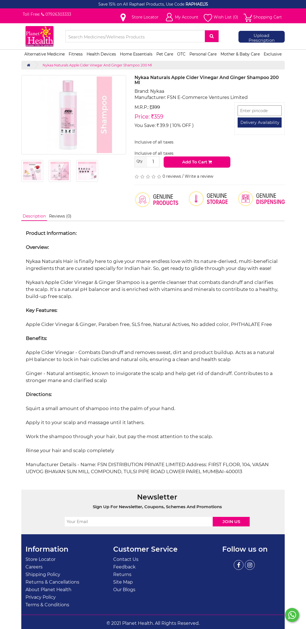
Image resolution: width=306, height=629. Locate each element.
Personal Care (203, 54)
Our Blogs (124, 589)
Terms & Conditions (47, 604)
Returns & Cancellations (52, 582)
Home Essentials (136, 54)
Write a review (199, 176)
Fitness (76, 54)
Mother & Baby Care (240, 54)
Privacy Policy (41, 597)
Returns (122, 574)
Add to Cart (197, 162)
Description (34, 216)
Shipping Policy (43, 574)
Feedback (124, 567)
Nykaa (157, 91)
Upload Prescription (262, 38)
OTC (181, 54)
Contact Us (125, 559)
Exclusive (273, 54)
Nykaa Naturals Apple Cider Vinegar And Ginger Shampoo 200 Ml (97, 65)
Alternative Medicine (44, 54)
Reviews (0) (60, 216)
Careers (34, 567)
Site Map (123, 582)
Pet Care (164, 54)
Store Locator (40, 559)
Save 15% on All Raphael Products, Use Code (142, 4)
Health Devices (101, 54)
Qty (139, 161)
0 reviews (172, 176)
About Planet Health (48, 589)
